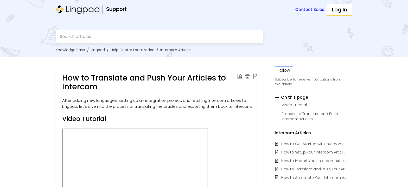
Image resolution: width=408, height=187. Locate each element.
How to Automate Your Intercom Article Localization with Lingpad (314, 177)
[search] (159, 36)
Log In (339, 9)
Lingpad (98, 49)
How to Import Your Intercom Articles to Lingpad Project (314, 160)
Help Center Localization (133, 49)
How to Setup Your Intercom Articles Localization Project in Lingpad (314, 152)
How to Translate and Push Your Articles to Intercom (314, 169)
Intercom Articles (176, 49)
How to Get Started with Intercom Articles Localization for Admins (314, 144)
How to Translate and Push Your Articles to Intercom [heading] (144, 82)
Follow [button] (284, 70)
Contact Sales (309, 9)
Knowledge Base (70, 49)
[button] (239, 76)
